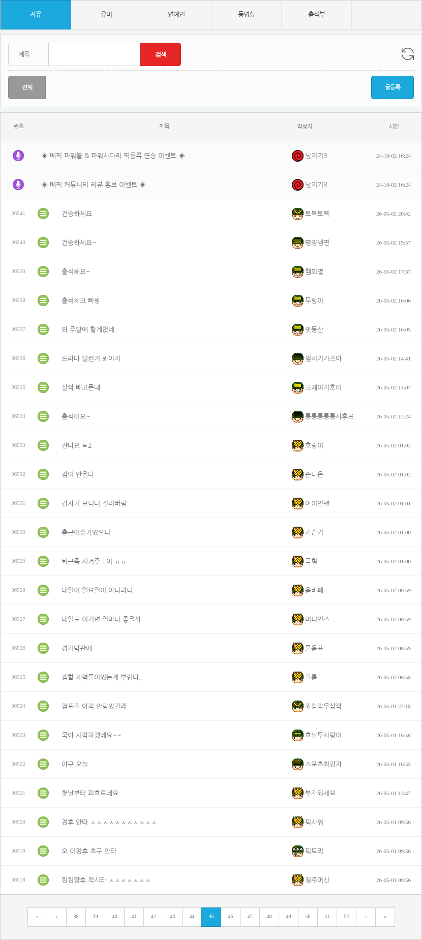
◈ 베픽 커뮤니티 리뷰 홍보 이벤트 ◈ (93, 184)
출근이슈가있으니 (86, 532)
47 (250, 916)
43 (172, 916)
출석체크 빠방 (81, 300)
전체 (27, 87)
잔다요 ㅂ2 (77, 445)
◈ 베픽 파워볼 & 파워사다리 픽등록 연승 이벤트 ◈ (113, 156)
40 (114, 916)
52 (346, 916)
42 (153, 916)
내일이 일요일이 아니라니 (97, 590)
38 (76, 916)
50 (308, 916)
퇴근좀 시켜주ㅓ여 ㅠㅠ (94, 561)
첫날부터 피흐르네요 (90, 793)
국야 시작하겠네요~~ (92, 735)
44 (192, 916)
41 (134, 916)
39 (95, 916)
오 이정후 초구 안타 (89, 851)
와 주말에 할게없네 (88, 329)
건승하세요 (77, 213)
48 (269, 916)
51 (327, 916)
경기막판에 (77, 648)
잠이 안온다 (78, 474)
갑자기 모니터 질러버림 (94, 503)
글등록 (392, 87)
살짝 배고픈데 (81, 387)
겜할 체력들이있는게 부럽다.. (102, 677)
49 (288, 916)
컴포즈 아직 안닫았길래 (94, 706)
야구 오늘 (75, 764)
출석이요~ (76, 416)
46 (230, 916)
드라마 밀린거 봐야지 (91, 358)
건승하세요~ (79, 242)
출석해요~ (76, 271)
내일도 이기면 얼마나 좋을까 (101, 619)
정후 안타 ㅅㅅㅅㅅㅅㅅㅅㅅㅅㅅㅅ (109, 822)
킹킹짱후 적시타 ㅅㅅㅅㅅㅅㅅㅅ (106, 880)
